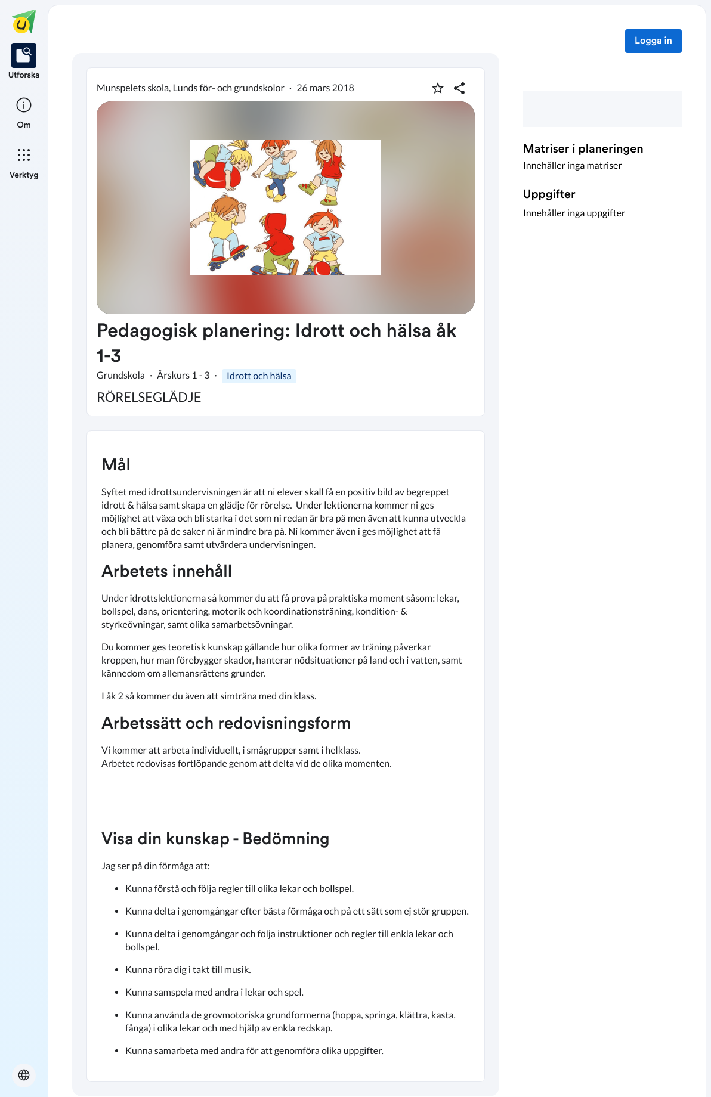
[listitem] (24, 62)
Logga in (653, 41)
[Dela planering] (459, 88)
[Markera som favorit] (438, 88)
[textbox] (285, 756)
